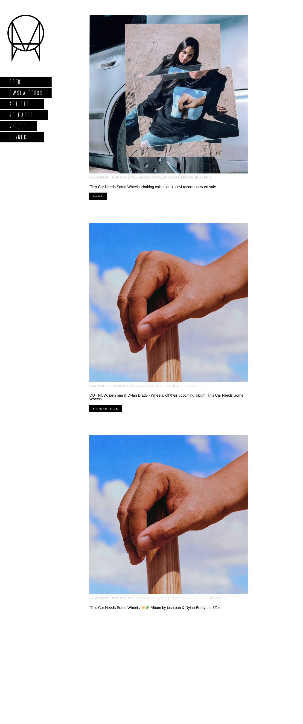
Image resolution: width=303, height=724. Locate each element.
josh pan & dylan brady (108, 386)
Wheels (197, 386)
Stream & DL (105, 408)
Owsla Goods (26, 93)
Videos (17, 126)
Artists (19, 104)
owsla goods (139, 177)
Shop (98, 196)
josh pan (118, 177)
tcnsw (157, 177)
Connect (19, 137)
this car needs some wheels (187, 177)
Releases (21, 115)
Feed (15, 82)
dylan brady (99, 177)
